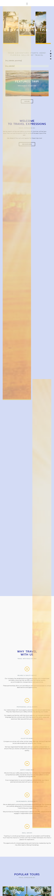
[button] (27, 3)
